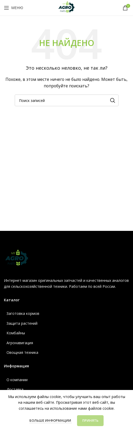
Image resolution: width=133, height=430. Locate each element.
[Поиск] (67, 100)
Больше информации (50, 420)
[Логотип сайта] (67, 7)
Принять (90, 420)
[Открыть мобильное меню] (13, 8)
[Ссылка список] (66, 313)
